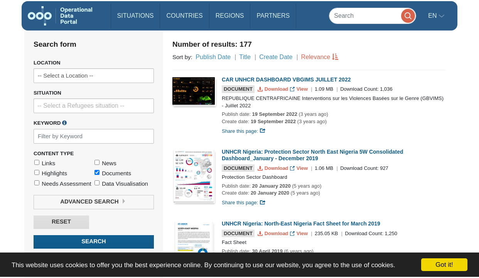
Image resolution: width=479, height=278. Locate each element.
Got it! (444, 264)
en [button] (433, 15)
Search (93, 241)
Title (245, 57)
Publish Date (213, 57)
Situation (47, 93)
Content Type (54, 153)
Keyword (50, 123)
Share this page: (244, 131)
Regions (230, 15)
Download (274, 89)
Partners (273, 15)
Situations (135, 15)
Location (47, 63)
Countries (184, 15)
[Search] (372, 16)
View (299, 89)
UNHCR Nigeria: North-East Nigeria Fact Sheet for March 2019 (301, 223)
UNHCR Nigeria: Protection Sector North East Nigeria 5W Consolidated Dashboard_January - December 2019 (312, 155)
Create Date (275, 57)
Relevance (316, 57)
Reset (61, 222)
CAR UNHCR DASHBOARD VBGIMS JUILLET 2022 (286, 79)
